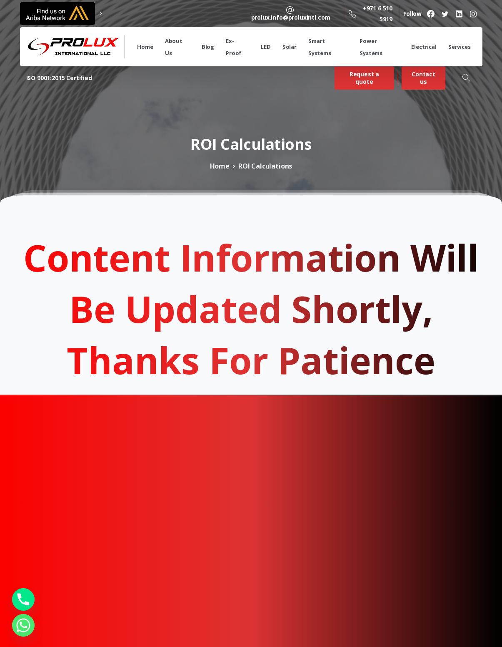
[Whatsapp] (23, 625)
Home (220, 166)
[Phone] (23, 599)
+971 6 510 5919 (370, 13)
